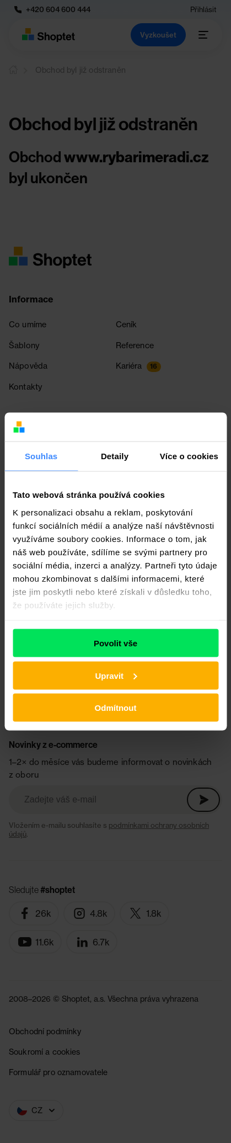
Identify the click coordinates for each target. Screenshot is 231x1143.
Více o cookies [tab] (189, 455)
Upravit (116, 675)
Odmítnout (116, 708)
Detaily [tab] (114, 455)
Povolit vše (115, 643)
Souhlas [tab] (41, 455)
